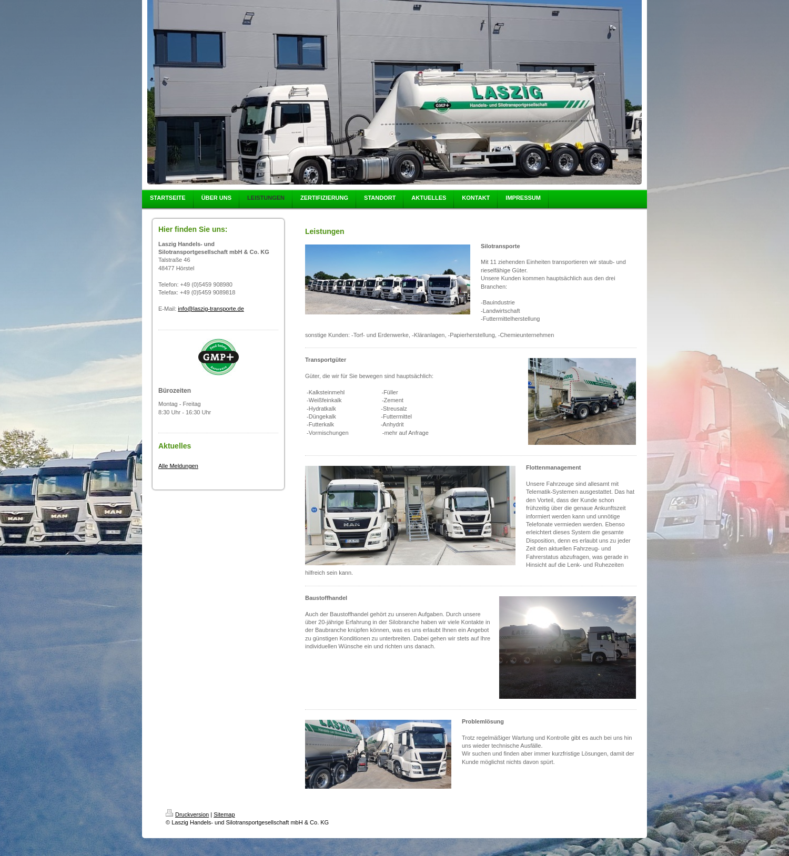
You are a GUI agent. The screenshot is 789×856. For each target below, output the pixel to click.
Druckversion (187, 814)
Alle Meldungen (178, 466)
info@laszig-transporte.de (211, 308)
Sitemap (224, 814)
